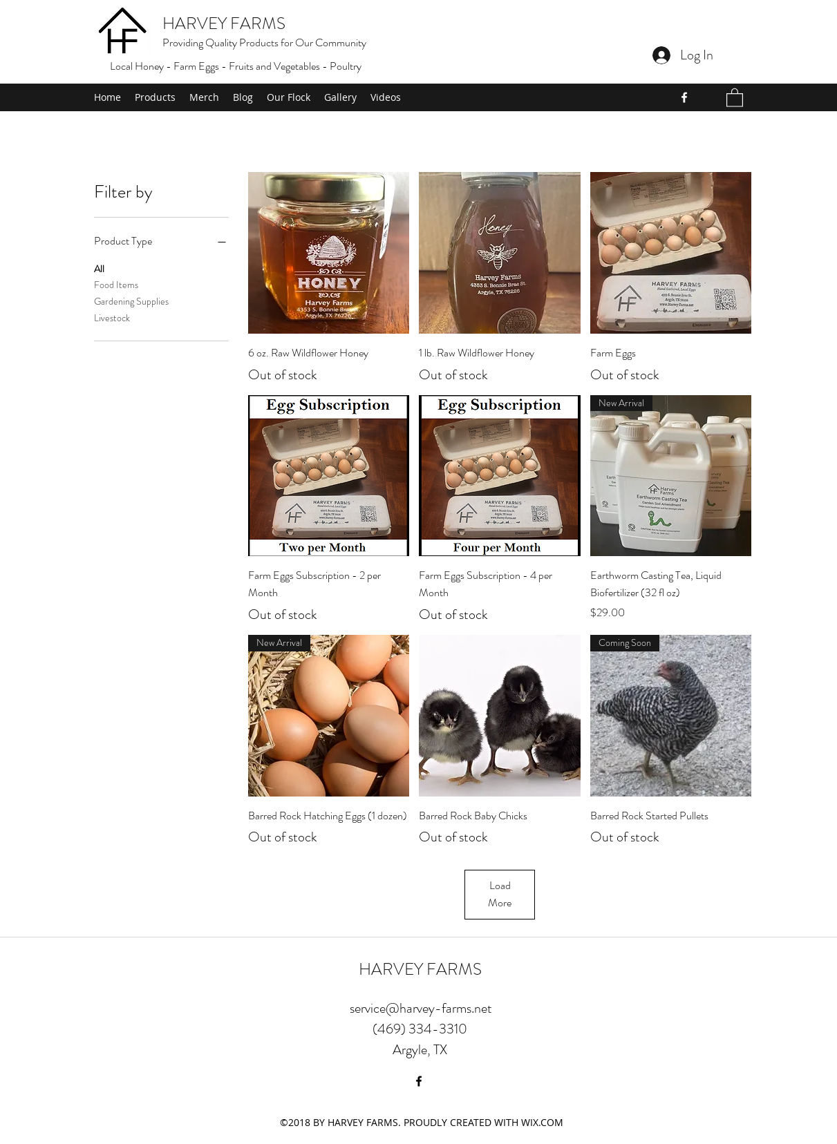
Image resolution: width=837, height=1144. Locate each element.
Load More (499, 894)
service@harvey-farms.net (421, 1008)
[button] (734, 97)
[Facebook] (684, 97)
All (99, 268)
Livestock (112, 317)
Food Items (116, 284)
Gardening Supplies (131, 301)
